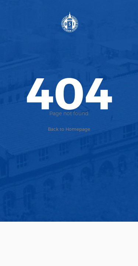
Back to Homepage (69, 129)
